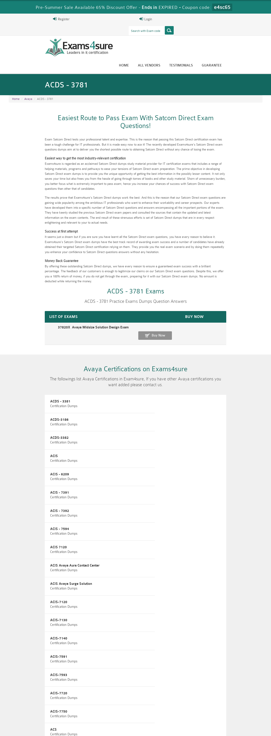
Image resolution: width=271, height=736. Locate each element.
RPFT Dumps (156, 706)
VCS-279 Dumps (72, 713)
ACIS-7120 (194, 437)
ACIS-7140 (107, 457)
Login (234, 19)
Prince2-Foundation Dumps (241, 707)
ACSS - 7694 (22, 537)
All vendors (188, 36)
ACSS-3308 (195, 557)
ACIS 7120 (194, 417)
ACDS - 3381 (22, 376)
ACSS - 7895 (109, 537)
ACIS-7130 (20, 457)
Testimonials (220, 36)
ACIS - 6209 (108, 396)
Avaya (28, 76)
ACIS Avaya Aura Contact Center (36, 437)
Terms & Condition (80, 728)
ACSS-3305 (108, 557)
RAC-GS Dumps (114, 706)
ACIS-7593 (20, 477)
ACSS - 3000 (196, 497)
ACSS (103, 497)
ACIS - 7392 (21, 417)
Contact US (109, 728)
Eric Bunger (132, 671)
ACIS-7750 (194, 477)
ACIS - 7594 (108, 417)
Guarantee (251, 36)
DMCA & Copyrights (138, 728)
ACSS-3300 (21, 557)
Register (210, 19)
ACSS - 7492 (109, 517)
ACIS (16, 396)
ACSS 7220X (196, 537)
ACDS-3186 (108, 376)
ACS (15, 497)
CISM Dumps (29, 706)
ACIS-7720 (107, 477)
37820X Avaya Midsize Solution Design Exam (45, 296)
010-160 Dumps (29, 713)
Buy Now (245, 298)
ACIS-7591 (194, 457)
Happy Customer (133, 680)
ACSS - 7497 (196, 517)
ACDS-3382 (195, 376)
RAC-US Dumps (199, 706)
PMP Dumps (72, 706)
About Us (31, 728)
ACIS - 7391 (195, 396)
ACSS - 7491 (22, 517)
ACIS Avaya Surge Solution (120, 437)
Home (164, 36)
